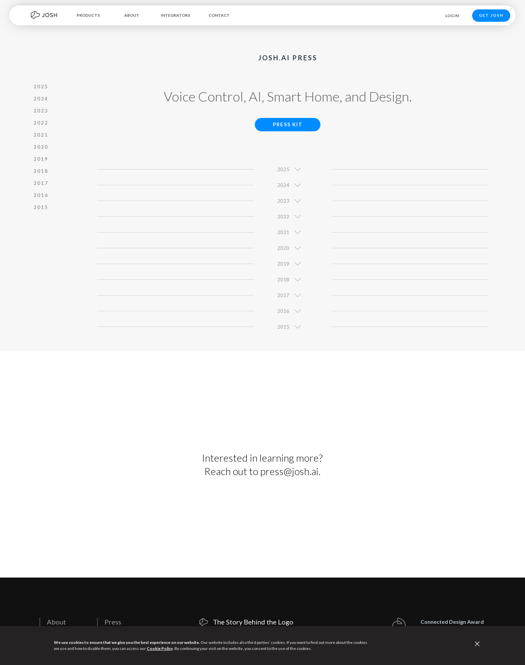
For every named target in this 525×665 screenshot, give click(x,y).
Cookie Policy (160, 648)
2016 (40, 195)
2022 (40, 123)
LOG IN (452, 15)
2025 (40, 86)
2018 (40, 171)
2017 (40, 183)
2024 (40, 98)
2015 (40, 207)
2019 (40, 159)
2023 (40, 111)
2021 (40, 135)
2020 (40, 147)
